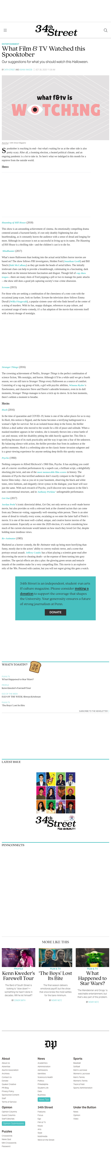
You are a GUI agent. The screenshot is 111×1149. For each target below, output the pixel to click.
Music (40, 1126)
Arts (39, 1129)
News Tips (44, 1099)
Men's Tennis (79, 1077)
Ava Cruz (5, 143)
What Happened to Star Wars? (18, 679)
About (6, 1058)
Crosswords (7, 1136)
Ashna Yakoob (25, 69)
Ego (39, 1118)
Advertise (6, 1066)
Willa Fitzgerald (19, 301)
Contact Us (7, 1077)
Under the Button (84, 1107)
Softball (76, 1066)
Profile (5, 685)
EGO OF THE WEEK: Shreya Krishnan (21, 696)
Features (41, 1111)
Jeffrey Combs (34, 552)
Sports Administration (82, 1088)
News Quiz (6, 1139)
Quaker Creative (9, 1084)
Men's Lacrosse (80, 1070)
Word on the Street (46, 1140)
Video (75, 1118)
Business (42, 1095)
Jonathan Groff (72, 261)
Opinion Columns (9, 1111)
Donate (55, 612)
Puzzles (7, 1131)
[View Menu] (5, 30)
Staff (4, 1098)
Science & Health (45, 1077)
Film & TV (6, 676)
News (41, 1058)
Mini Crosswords (9, 1143)
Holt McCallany (18, 265)
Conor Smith (19, 1000)
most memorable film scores (52, 472)
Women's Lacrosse (81, 1073)
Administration (44, 1066)
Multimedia (42, 1136)
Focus (40, 1115)
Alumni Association (10, 1070)
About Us (6, 1063)
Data (40, 1091)
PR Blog (5, 1088)
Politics (41, 1080)
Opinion (7, 1107)
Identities (42, 1073)
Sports (77, 1058)
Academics (42, 1063)
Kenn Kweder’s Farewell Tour (16, 688)
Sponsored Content (10, 1095)
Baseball (77, 1063)
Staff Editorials (8, 1118)
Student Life (43, 1088)
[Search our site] (106, 30)
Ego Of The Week (10, 694)
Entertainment (10, 44)
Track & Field (78, 1084)
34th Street (9, 69)
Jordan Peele (9, 504)
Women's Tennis (80, 1080)
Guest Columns (8, 1115)
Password (6, 1146)
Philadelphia (43, 1084)
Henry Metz (57, 1000)
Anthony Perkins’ (47, 491)
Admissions (43, 1070)
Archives (6, 1073)
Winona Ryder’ (77, 385)
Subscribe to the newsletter (94, 711)
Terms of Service (9, 1102)
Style (40, 1133)
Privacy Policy (8, 1091)
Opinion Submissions (13, 1123)
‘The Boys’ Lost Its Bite (13, 705)
